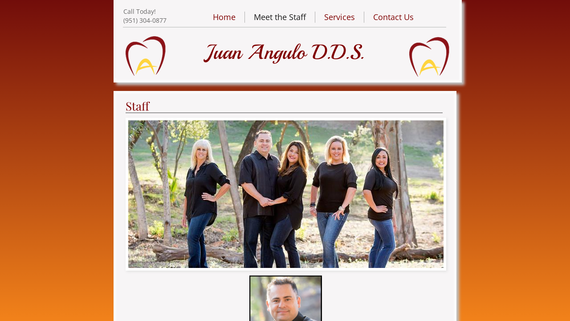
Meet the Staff (280, 17)
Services (339, 17)
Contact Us (393, 17)
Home (224, 17)
